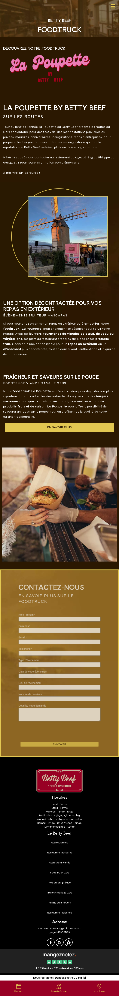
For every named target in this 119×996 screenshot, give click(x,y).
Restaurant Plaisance (59, 912)
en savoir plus (59, 427)
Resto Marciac (59, 842)
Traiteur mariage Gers (59, 892)
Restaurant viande (59, 862)
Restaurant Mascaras (59, 852)
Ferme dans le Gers (60, 902)
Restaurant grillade (60, 882)
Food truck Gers (59, 872)
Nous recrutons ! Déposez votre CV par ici (59, 977)
